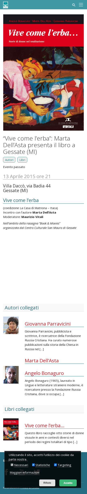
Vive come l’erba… (44, 425)
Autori (9, 160)
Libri (22, 160)
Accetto (68, 482)
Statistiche (43, 465)
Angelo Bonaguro (44, 373)
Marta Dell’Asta (42, 360)
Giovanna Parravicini (48, 323)
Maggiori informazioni (24, 472)
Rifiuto (47, 482)
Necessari (21, 465)
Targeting (64, 465)
